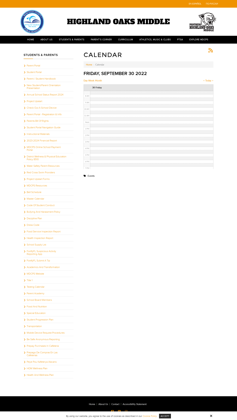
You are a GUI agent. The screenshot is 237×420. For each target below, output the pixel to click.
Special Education (36, 313)
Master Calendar (35, 198)
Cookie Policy (150, 416)
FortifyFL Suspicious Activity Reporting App (41, 252)
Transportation (34, 326)
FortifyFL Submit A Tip (38, 260)
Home (89, 64)
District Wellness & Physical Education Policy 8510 (46, 158)
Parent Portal (33, 65)
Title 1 (29, 280)
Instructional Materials (38, 134)
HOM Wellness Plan (37, 368)
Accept (165, 416)
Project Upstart (34, 101)
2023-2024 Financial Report (42, 140)
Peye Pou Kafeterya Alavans (42, 361)
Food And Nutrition (37, 306)
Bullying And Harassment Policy (43, 211)
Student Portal (34, 72)
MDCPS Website (35, 273)
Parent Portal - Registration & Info (44, 114)
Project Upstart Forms (38, 179)
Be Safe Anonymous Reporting (43, 339)
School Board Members (39, 300)
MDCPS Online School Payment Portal (44, 148)
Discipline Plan (34, 218)
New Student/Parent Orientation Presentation (44, 87)
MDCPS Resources (37, 185)
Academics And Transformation (43, 267)
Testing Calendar (36, 286)
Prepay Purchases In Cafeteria (43, 346)
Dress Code (33, 225)
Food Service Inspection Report (43, 231)
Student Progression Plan (40, 319)
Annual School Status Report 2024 (45, 94)
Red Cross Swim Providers (41, 172)
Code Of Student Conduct (41, 205)
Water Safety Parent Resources (43, 166)
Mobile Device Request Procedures (46, 332)
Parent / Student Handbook (41, 78)
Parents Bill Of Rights (38, 121)
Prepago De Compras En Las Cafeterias (42, 354)
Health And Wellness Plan (40, 375)
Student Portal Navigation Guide (43, 127)
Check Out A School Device (42, 107)
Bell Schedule (34, 192)
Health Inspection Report (40, 238)
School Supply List (36, 244)
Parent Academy (35, 293)
